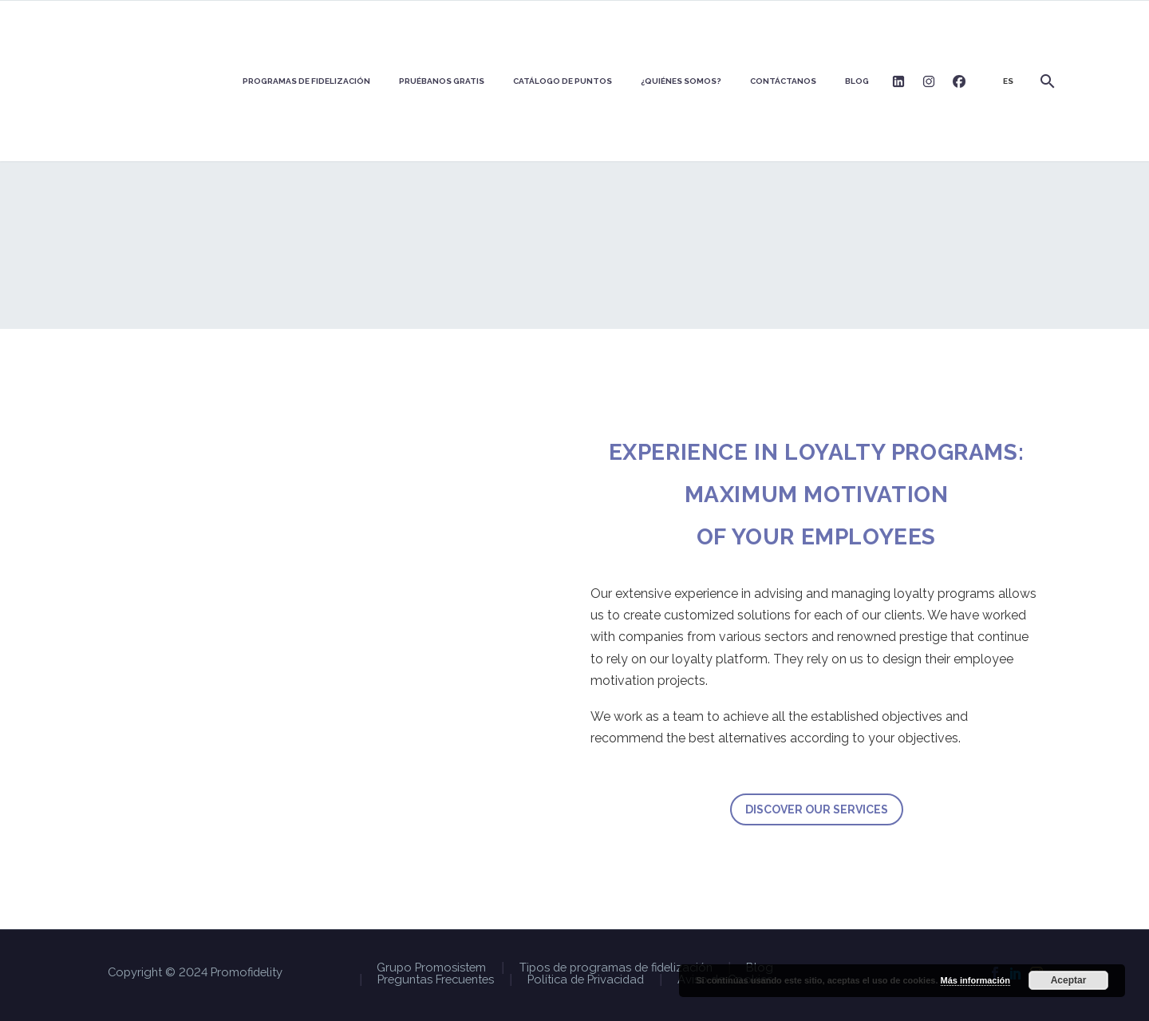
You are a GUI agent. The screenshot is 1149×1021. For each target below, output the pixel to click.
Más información (975, 980)
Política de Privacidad (585, 980)
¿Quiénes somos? (681, 81)
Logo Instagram (929, 81)
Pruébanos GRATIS (441, 81)
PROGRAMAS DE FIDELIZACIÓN (306, 81)
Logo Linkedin (898, 81)
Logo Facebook (959, 81)
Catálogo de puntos (562, 81)
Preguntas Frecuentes (435, 980)
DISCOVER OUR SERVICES (816, 809)
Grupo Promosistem (431, 968)
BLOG (857, 81)
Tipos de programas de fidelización (616, 968)
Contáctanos (783, 81)
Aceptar (1069, 980)
